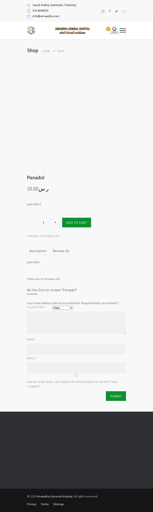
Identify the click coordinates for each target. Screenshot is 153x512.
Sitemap (58, 504)
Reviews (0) (61, 251)
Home (46, 51)
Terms (45, 504)
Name (31, 339)
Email (31, 358)
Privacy (31, 504)
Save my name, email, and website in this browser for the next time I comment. (72, 384)
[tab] (37, 251)
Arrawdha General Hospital (54, 496)
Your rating (36, 307)
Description (37, 251)
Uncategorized (49, 236)
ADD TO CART (76, 223)
